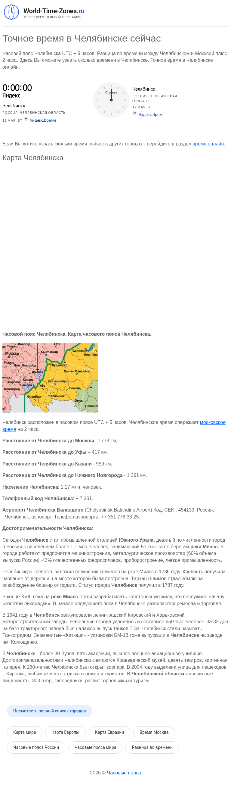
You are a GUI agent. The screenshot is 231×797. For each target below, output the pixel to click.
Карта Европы (65, 732)
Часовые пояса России (36, 747)
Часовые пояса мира (95, 747)
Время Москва (154, 732)
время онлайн (208, 143)
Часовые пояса (124, 772)
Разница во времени (152, 747)
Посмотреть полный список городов (49, 710)
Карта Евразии (109, 732)
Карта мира (24, 732)
